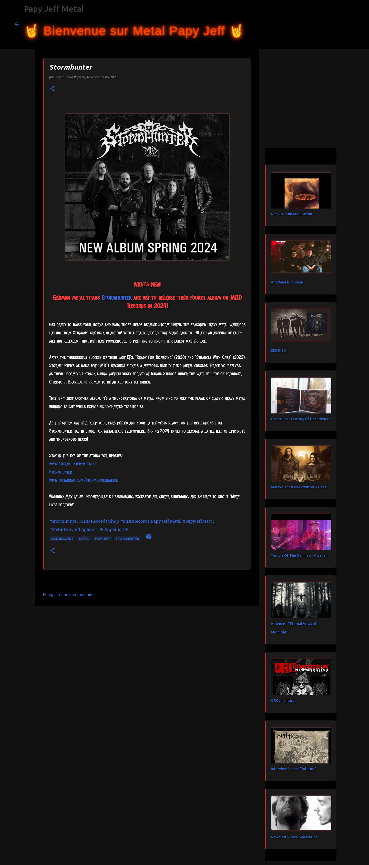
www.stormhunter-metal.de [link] (73, 464)
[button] (52, 88)
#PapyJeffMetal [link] (198, 521)
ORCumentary (282, 700)
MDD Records (62, 538)
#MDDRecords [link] (135, 521)
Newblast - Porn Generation (294, 837)
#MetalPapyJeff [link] (64, 529)
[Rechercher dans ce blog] (329, 24)
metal (84, 538)
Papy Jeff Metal (54, 8)
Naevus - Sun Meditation (291, 214)
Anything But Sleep (287, 282)
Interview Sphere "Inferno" (293, 769)
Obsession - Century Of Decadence (300, 419)
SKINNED (278, 350)
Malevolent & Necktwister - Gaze (298, 487)
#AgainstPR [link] (116, 529)
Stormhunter (127, 538)
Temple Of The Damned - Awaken (299, 555)
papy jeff (102, 538)
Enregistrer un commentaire (68, 594)
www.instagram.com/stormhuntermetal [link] (83, 480)
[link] (116, 297)
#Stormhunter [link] (63, 521)
